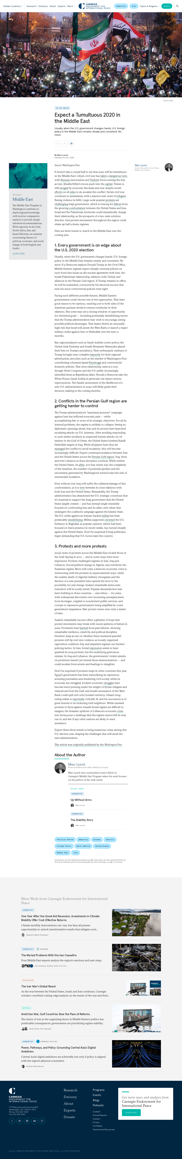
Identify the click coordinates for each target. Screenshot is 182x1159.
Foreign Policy (64, 846)
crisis (120, 711)
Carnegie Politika (48, 1041)
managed (60, 448)
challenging (61, 204)
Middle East (62, 852)
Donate (167, 6)
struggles (109, 683)
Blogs (96, 1100)
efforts (58, 192)
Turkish (94, 180)
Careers (96, 1118)
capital (109, 184)
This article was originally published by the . (88, 744)
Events (97, 1095)
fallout (118, 204)
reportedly (78, 699)
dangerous (115, 176)
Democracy (121, 6)
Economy (97, 839)
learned (84, 628)
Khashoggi (95, 362)
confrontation (77, 208)
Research (32, 6)
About (53, 6)
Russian (65, 180)
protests (110, 200)
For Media (97, 1126)
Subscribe (131, 1112)
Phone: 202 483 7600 (18, 1112)
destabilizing (75, 519)
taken (103, 176)
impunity (95, 354)
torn (82, 487)
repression (96, 648)
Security (110, 839)
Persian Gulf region (103, 456)
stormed (110, 519)
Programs (98, 1090)
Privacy (96, 1122)
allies (82, 464)
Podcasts (98, 1105)
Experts (62, 6)
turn (124, 176)
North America (83, 846)
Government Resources (104, 1129)
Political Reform (65, 839)
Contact (96, 1111)
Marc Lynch (62, 155)
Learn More (19, 253)
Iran (134, 6)
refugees (121, 196)
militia (105, 515)
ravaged (63, 188)
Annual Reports (100, 1115)
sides (73, 192)
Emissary (43, 6)
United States (102, 846)
